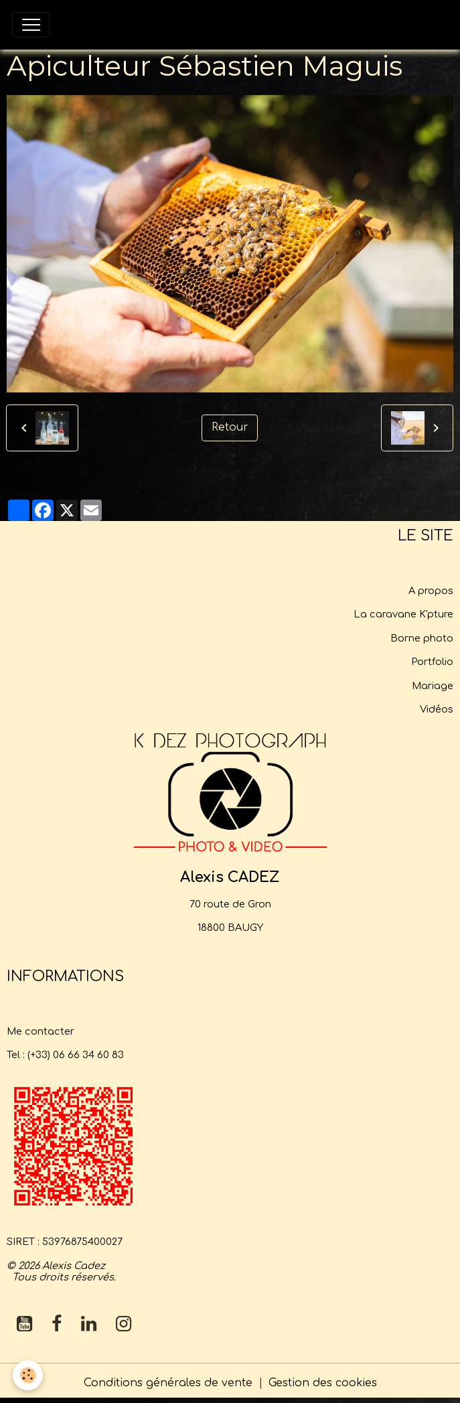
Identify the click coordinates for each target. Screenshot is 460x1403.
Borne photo (421, 638)
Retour (230, 427)
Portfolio (432, 661)
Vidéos (436, 709)
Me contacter (40, 1031)
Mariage (432, 685)
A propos (430, 590)
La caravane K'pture (403, 614)
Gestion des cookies (323, 1383)
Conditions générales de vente (168, 1383)
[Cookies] (28, 1375)
